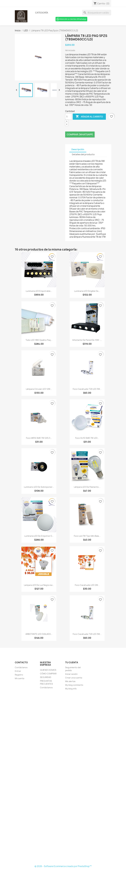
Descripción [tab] (77, 149)
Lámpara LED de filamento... (87, 487)
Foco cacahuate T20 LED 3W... (87, 389)
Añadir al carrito (89, 116)
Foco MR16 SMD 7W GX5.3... (39, 438)
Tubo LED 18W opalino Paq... (39, 340)
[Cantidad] (68, 117)
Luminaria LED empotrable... (39, 291)
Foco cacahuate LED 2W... (87, 585)
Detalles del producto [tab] (83, 154)
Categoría (41, 12)
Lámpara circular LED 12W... (39, 389)
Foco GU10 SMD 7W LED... (87, 438)
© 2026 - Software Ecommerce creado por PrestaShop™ (63, 866)
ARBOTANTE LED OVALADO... (38, 634)
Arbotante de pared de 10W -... (87, 340)
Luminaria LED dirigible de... (87, 291)
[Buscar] (96, 12)
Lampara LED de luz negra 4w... (39, 585)
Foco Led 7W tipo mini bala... (87, 536)
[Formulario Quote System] (63, 777)
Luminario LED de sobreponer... (39, 487)
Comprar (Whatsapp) (80, 134)
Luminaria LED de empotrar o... (39, 536)
